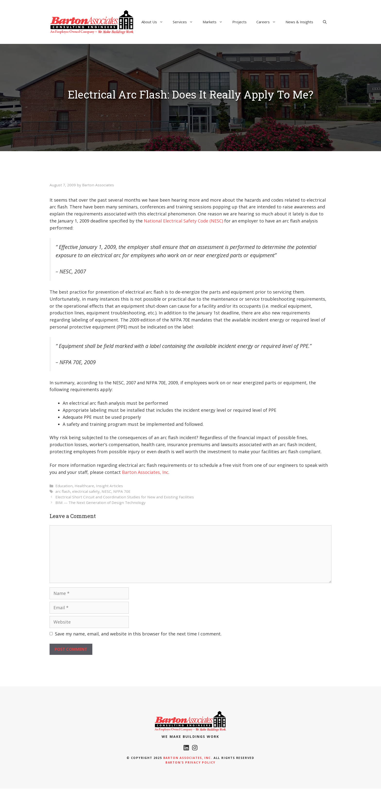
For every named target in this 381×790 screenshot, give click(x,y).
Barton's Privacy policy (190, 764)
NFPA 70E (121, 491)
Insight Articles (109, 485)
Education (64, 485)
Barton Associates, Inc (145, 472)
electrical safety (86, 491)
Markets (215, 21)
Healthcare (84, 485)
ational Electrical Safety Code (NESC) (185, 221)
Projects (239, 21)
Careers (268, 21)
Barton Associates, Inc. (187, 759)
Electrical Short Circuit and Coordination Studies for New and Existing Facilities (124, 496)
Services (185, 21)
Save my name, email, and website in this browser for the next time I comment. (138, 634)
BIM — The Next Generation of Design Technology (100, 502)
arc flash (62, 491)
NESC (106, 491)
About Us (154, 21)
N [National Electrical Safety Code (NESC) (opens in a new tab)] (145, 221)
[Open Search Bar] (324, 21)
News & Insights (299, 21)
